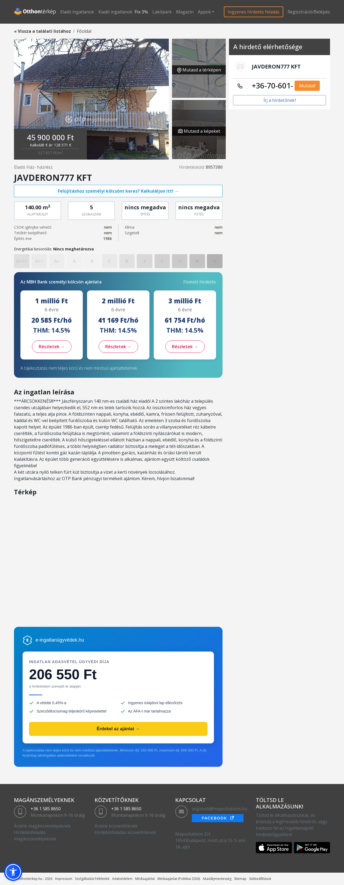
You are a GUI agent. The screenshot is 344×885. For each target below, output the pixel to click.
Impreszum (63, 878)
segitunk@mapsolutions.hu (219, 809)
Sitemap (240, 878)
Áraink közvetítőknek (116, 826)
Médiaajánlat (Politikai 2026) (178, 878)
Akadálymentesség (217, 878)
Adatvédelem (122, 878)
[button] (13, 872)
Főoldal (84, 31)
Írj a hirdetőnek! (279, 100)
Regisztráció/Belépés (309, 12)
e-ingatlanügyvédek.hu (59, 640)
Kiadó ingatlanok (115, 12)
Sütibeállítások (260, 878)
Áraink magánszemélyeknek (42, 826)
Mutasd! (307, 86)
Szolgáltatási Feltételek (92, 878)
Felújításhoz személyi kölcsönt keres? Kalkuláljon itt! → (118, 191)
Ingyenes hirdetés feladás (254, 12)
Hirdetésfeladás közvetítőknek (125, 832)
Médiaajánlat (145, 878)
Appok (204, 12)
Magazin (185, 12)
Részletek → (52, 347)
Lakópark (162, 12)
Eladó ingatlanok (77, 12)
